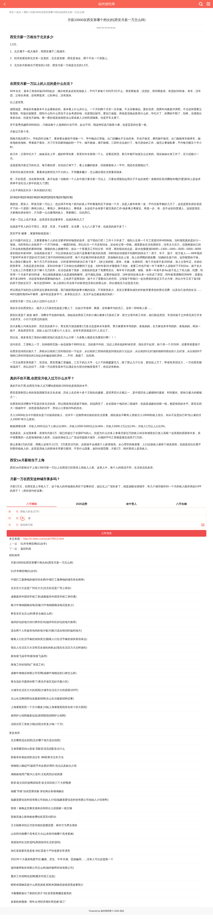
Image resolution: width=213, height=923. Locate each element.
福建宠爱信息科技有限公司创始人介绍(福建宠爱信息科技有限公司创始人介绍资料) (59, 799)
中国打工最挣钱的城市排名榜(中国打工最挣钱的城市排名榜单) (48, 579)
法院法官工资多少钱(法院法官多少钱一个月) (37, 724)
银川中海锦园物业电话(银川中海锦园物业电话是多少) (42, 605)
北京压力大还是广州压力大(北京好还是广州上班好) (41, 588)
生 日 (13, 524)
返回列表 (25, 548)
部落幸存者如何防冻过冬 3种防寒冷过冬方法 (37, 757)
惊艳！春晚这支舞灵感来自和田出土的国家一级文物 (41, 808)
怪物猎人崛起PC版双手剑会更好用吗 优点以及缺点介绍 (44, 765)
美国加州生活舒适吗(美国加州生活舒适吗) (36, 842)
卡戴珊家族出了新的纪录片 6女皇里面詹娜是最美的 (41, 893)
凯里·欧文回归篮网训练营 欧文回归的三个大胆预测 (41, 782)
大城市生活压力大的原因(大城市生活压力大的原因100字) (44, 690)
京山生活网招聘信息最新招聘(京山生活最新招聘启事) (42, 698)
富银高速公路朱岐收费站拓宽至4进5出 (33, 816)
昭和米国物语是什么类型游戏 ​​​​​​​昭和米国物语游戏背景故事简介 (47, 884)
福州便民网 (106, 4)
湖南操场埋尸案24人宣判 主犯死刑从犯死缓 (36, 774)
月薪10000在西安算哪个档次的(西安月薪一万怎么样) (42, 562)
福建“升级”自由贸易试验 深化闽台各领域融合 (37, 791)
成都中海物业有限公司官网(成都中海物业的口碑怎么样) (44, 673)
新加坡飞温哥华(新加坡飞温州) (29, 656)
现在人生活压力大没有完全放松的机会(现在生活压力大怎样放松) (49, 647)
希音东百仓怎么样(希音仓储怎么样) (32, 613)
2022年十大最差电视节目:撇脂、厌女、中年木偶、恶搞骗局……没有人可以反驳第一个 (62, 859)
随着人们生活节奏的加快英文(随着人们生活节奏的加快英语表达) (49, 639)
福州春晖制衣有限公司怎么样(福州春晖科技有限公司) (42, 867)
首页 (11, 12)
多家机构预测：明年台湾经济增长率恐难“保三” (38, 901)
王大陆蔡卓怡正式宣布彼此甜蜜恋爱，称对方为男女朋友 (44, 825)
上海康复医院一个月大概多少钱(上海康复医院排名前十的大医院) (49, 707)
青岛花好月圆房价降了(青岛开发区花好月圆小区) (40, 681)
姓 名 (13, 511)
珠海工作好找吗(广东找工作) (28, 664)
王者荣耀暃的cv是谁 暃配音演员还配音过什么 (38, 748)
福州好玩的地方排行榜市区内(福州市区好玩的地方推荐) (44, 622)
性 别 (13, 518)
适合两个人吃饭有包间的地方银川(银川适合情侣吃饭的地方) (46, 630)
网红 (26, 12)
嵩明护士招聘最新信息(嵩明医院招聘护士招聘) (38, 715)
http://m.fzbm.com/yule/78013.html (43, 538)
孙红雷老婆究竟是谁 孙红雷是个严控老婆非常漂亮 (40, 850)
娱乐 (18, 12)
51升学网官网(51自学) (33, 543)
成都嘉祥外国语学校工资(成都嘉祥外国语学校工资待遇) (44, 596)
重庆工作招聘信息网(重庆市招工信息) (33, 876)
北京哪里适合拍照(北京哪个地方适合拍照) (36, 740)
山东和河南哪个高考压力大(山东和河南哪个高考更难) (42, 833)
